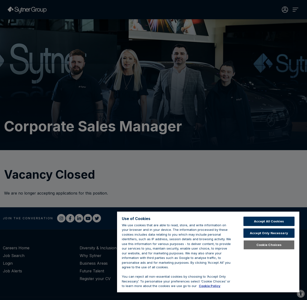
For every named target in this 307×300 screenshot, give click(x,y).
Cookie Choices (269, 245)
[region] (208, 252)
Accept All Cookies (269, 221)
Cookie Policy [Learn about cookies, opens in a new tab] (209, 286)
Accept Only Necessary (269, 233)
